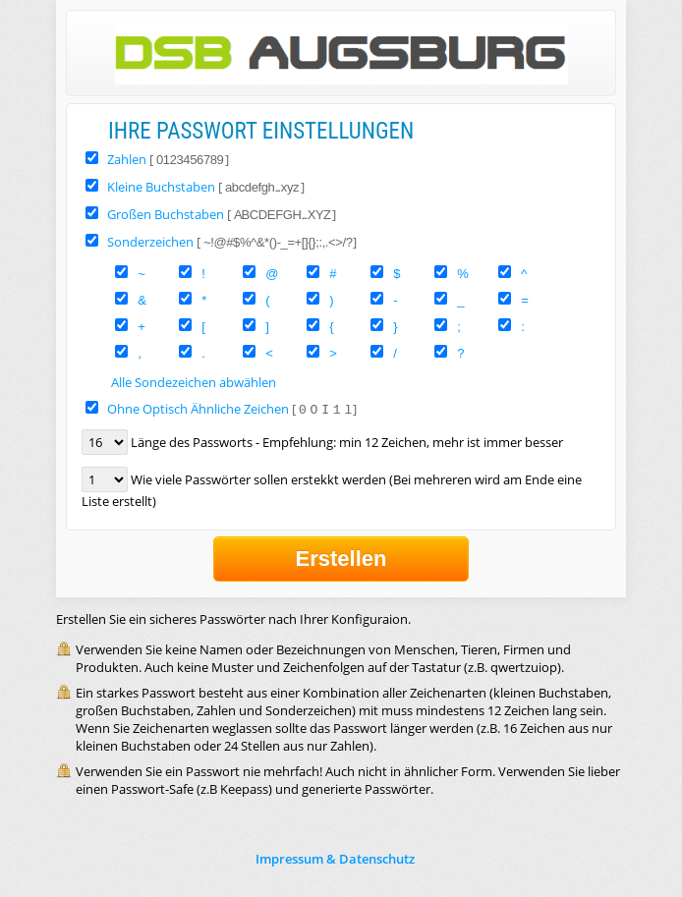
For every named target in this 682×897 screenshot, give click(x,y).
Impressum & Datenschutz (335, 859)
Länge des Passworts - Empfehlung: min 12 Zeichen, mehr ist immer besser (347, 442)
